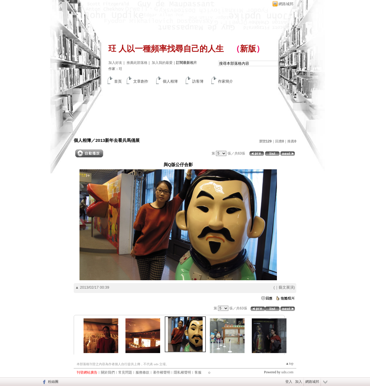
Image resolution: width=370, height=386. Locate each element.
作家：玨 (115, 69)
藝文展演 (286, 287)
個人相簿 (170, 81)
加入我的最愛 (162, 63)
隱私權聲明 (182, 372)
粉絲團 (53, 382)
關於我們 (108, 372)
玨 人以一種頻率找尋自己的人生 (166, 48)
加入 (298, 382)
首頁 (118, 81)
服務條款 (142, 372)
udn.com (287, 372)
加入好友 (115, 63)
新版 (248, 48)
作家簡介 (225, 81)
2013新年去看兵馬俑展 (117, 140)
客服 (198, 372)
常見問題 (125, 372)
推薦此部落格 (137, 63)
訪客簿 (198, 81)
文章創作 (140, 81)
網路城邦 (285, 4)
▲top (289, 363)
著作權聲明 (161, 372)
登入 (288, 382)
